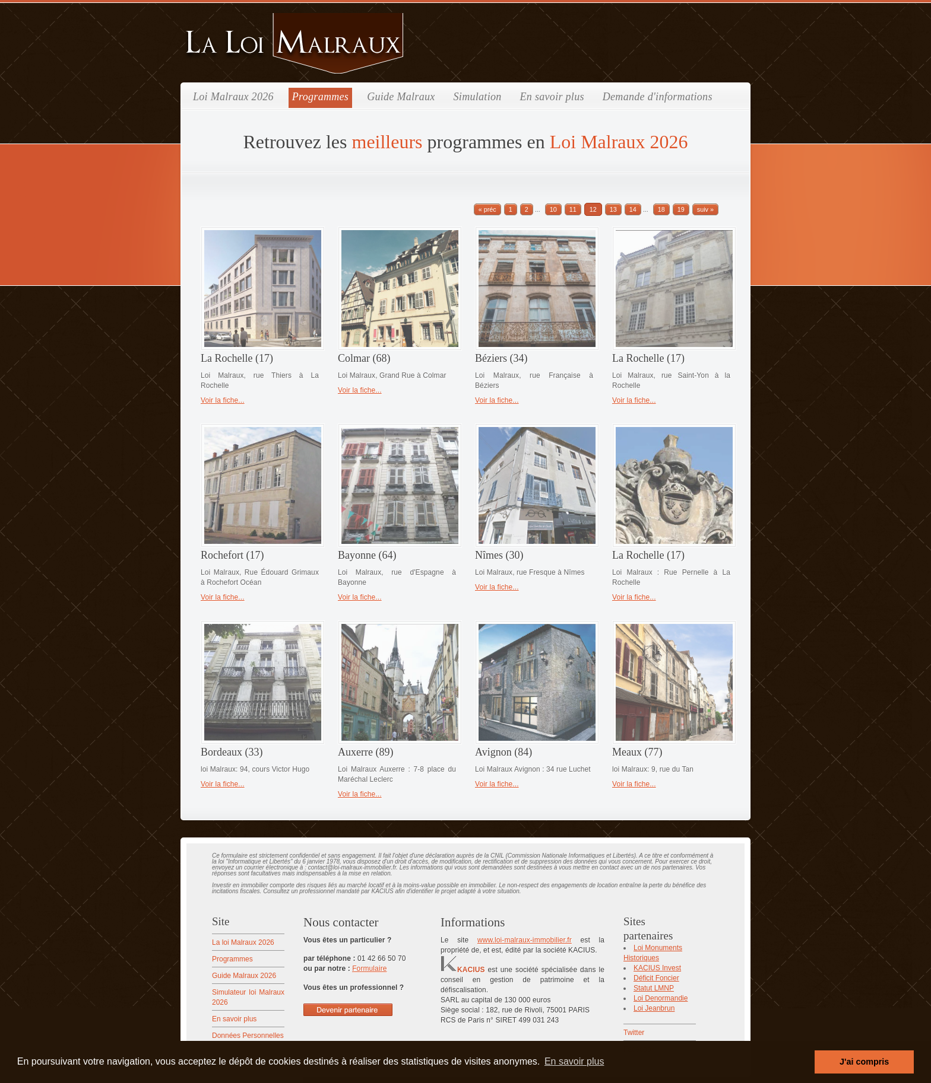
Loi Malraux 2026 (233, 97)
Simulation (478, 97)
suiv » (705, 209)
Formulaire (369, 968)
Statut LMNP (654, 988)
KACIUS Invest (657, 968)
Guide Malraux (401, 97)
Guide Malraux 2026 (244, 975)
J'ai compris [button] (864, 1061)
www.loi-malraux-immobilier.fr (524, 940)
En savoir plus (552, 97)
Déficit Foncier (656, 978)
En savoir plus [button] (574, 1061)
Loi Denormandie (661, 998)
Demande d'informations (657, 97)
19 (681, 209)
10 (553, 209)
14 (632, 209)
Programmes (320, 97)
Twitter (633, 1032)
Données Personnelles (248, 1035)
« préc (487, 209)
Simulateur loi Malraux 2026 (248, 997)
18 (661, 209)
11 (573, 209)
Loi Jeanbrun (654, 1008)
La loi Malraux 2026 (243, 942)
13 (613, 209)
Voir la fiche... (223, 400)
